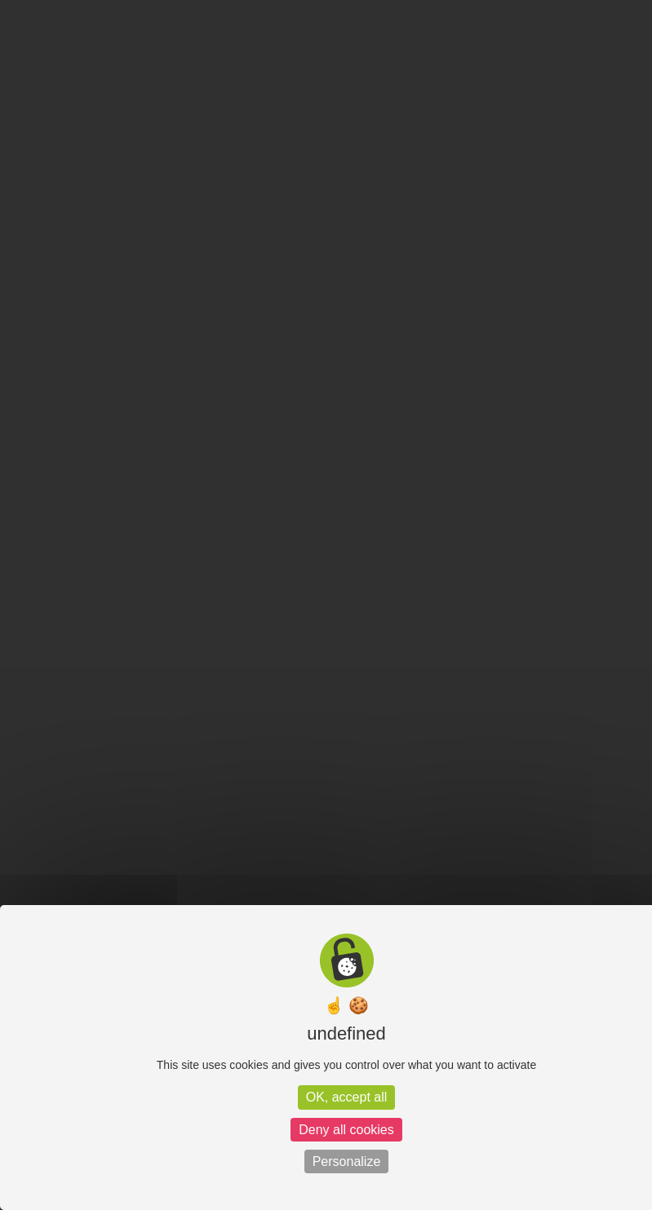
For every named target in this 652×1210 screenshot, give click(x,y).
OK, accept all (347, 1097)
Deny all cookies (346, 1130)
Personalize (347, 1161)
